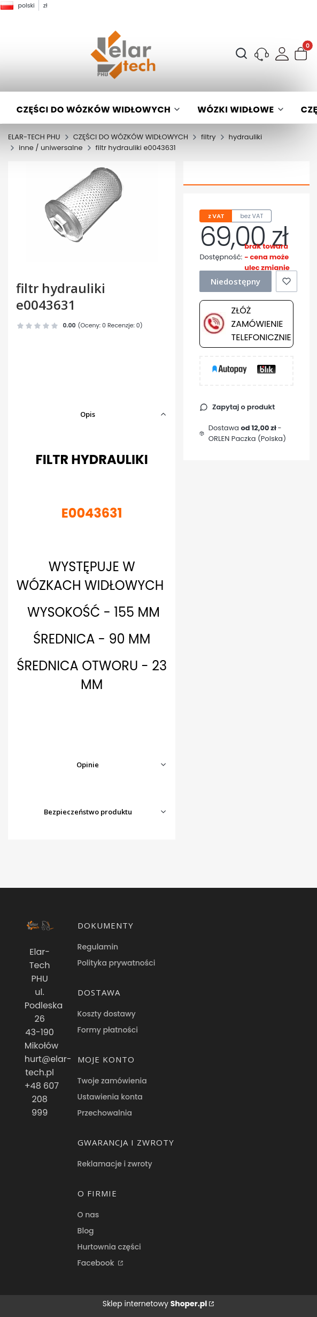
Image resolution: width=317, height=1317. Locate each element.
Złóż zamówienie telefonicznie (246, 323)
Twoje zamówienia (112, 1080)
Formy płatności (108, 1029)
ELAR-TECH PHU (34, 137)
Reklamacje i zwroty (115, 1163)
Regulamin (98, 946)
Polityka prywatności (117, 962)
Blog (86, 1230)
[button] (301, 55)
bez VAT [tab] (251, 216)
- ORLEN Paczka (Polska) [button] (247, 433)
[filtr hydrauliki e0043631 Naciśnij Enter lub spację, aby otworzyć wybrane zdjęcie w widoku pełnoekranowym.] (92, 212)
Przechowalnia (105, 1113)
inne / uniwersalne (51, 148)
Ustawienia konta (110, 1096)
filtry (208, 137)
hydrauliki (245, 137)
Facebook (97, 1263)
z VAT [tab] (216, 216)
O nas (88, 1214)
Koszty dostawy (107, 1013)
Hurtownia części (109, 1246)
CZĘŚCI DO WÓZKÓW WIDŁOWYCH (130, 137)
